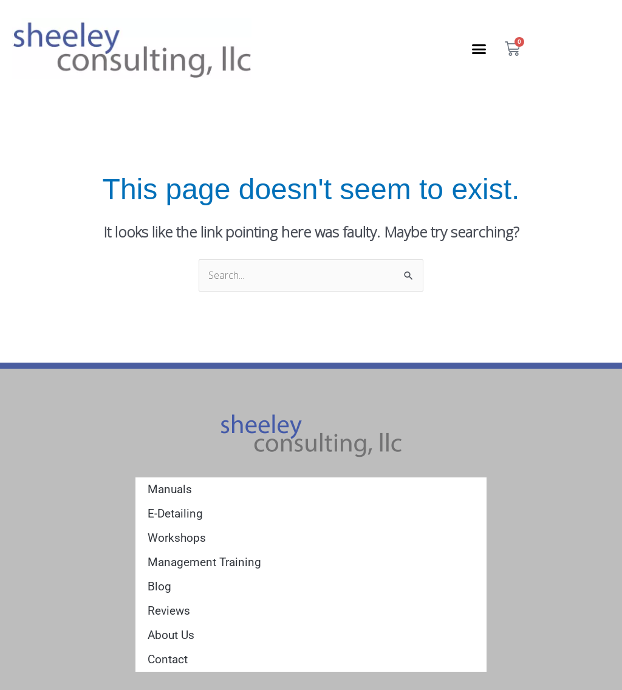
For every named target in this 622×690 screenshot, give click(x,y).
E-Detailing (175, 514)
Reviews (169, 611)
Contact (168, 659)
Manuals (170, 489)
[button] (479, 48)
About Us (171, 635)
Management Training (204, 562)
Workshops (177, 538)
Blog (159, 586)
